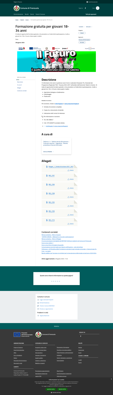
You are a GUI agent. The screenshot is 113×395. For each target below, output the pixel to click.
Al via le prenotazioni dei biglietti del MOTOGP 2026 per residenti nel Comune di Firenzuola (66, 241)
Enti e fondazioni (18, 355)
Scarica (70, 170)
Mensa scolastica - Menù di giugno (51, 235)
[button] (56, 392)
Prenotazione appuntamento (42, 371)
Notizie (80, 347)
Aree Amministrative (19, 350)
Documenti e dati (18, 363)
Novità (22, 20)
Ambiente (59, 355)
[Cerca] (97, 8)
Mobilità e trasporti (40, 363)
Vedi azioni (89, 27)
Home (16, 20)
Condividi (82, 27)
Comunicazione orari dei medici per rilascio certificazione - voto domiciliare (62, 247)
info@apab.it (59, 103)
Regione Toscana (18, 2)
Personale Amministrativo (20, 360)
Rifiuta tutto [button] (62, 389)
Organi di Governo (18, 347)
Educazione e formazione (63, 347)
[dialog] (56, 386)
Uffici (15, 353)
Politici (15, 358)
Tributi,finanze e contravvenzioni (65, 353)
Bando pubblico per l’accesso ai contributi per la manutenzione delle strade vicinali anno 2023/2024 (69, 253)
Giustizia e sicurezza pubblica (64, 350)
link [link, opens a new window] (70, 386)
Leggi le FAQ (38, 376)
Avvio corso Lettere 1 (47, 243)
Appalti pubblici (39, 358)
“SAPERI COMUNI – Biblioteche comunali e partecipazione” (58, 237)
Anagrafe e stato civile (40, 347)
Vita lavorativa (38, 353)
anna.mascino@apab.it (72, 103)
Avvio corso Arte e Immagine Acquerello (53, 245)
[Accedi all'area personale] (92, 2)
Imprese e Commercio (40, 355)
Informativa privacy (61, 376)
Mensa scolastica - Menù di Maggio (51, 239)
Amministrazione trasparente (64, 373)
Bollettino (56, 326)
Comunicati (81, 350)
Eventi (80, 362)
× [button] (111, 379)
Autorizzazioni (60, 360)
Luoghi (80, 360)
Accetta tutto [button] (50, 389)
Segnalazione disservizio (41, 373)
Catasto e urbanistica (40, 360)
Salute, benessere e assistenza (64, 358)
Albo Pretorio (60, 371)
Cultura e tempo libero (40, 350)
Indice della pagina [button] (21, 77)
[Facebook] (84, 8)
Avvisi (27, 20)
